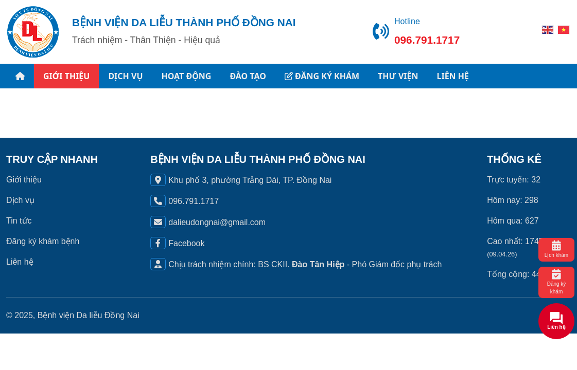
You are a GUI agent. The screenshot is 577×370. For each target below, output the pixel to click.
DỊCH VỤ (125, 76)
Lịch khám (556, 249)
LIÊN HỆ (452, 76)
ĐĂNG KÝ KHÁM (322, 76)
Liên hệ (19, 261)
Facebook (186, 243)
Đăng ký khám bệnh (42, 241)
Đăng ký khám (556, 281)
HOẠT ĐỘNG (187, 76)
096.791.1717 (427, 40)
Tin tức (19, 220)
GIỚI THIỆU (66, 76)
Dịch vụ (20, 200)
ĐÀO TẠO (248, 76)
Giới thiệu (24, 179)
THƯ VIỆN (398, 76)
